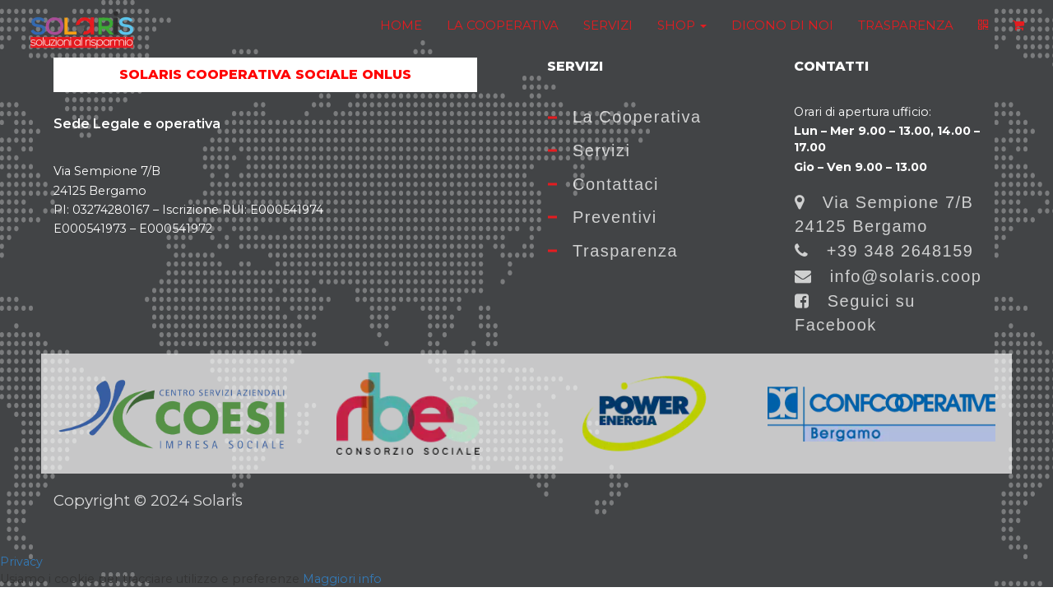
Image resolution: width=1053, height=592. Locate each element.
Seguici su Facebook (855, 313)
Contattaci (603, 184)
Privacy (21, 561)
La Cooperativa (625, 117)
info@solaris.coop (888, 276)
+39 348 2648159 (884, 251)
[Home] (82, 30)
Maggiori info (342, 578)
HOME (401, 25)
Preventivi (602, 217)
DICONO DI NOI (782, 25)
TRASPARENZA (905, 25)
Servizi (589, 150)
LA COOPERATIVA (503, 25)
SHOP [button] (682, 25)
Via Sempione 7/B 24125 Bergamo (884, 214)
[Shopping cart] (1018, 25)
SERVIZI (608, 25)
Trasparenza (613, 251)
